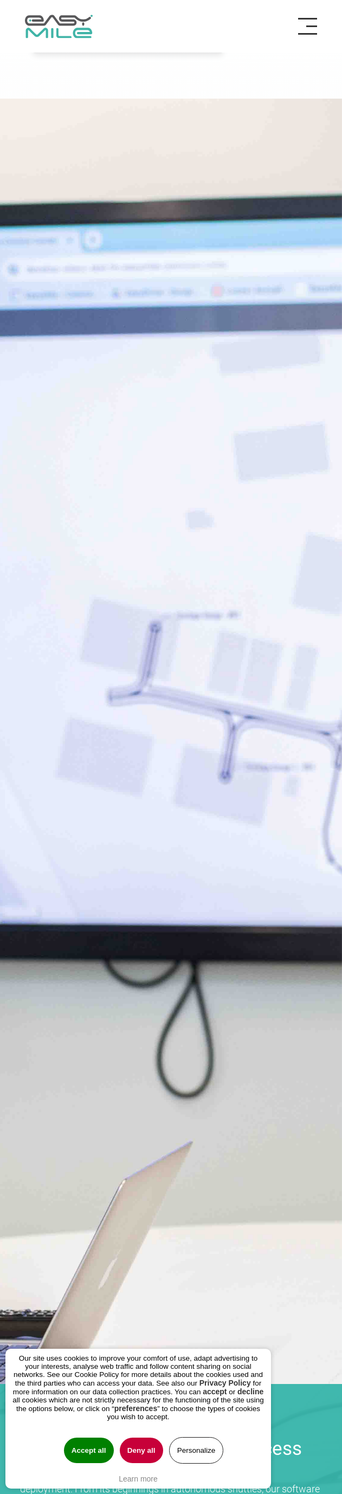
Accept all (89, 1450)
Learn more (138, 1478)
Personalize (196, 1450)
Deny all (141, 1450)
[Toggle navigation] (312, 26)
